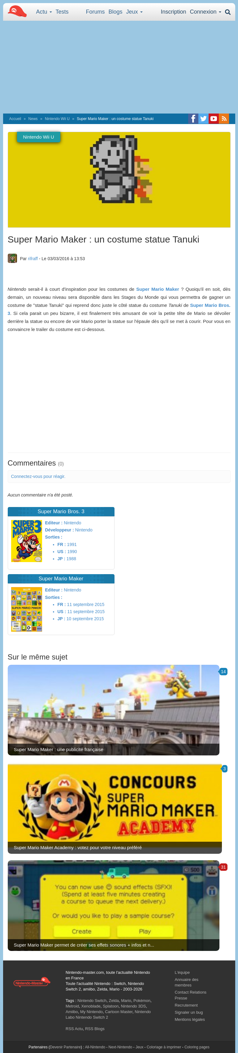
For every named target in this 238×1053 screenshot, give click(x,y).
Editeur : (54, 522)
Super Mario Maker (157, 289)
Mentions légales (190, 1019)
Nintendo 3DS (133, 1006)
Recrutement (186, 1005)
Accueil (15, 119)
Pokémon (141, 1000)
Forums (95, 12)
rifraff (33, 258)
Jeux (134, 12)
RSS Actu (74, 1028)
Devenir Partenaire (65, 1047)
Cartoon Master (118, 1011)
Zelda (114, 1000)
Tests (62, 12)
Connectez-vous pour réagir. (38, 476)
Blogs (116, 12)
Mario (126, 1000)
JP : (61, 558)
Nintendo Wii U (57, 119)
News (33, 119)
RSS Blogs (95, 1028)
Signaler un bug (189, 1012)
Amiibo (72, 1011)
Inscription (173, 12)
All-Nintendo (95, 1047)
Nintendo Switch (91, 1000)
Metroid (72, 1006)
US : (62, 551)
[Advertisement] (119, 67)
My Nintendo (91, 1011)
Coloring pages (197, 1047)
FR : (62, 544)
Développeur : (59, 529)
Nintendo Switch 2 (92, 1017)
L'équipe (182, 972)
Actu (44, 12)
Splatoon (111, 1006)
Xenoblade (91, 1006)
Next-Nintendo (120, 1047)
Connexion (205, 12)
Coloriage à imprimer (164, 1047)
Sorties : (54, 537)
